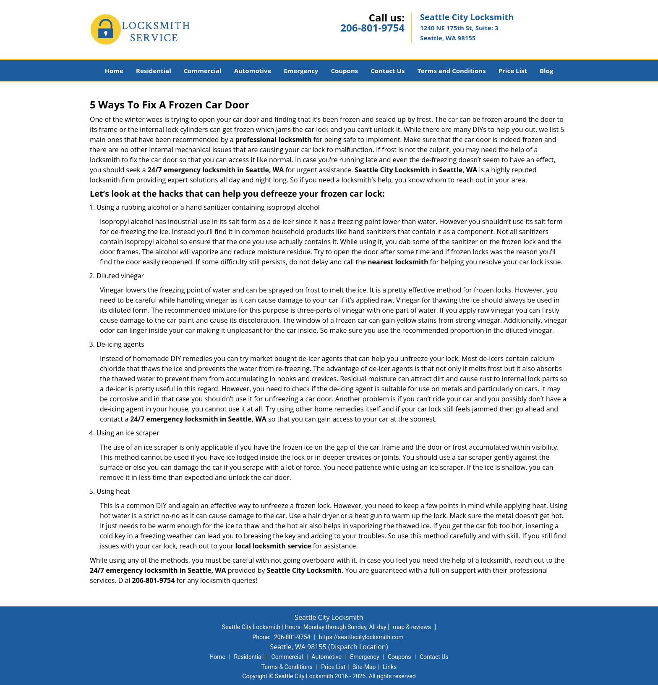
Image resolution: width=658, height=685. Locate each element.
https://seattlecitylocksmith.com (361, 637)
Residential (153, 70)
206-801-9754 (372, 27)
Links (390, 667)
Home (114, 70)
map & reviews (412, 627)
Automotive (253, 70)
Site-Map (364, 667)
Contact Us (388, 70)
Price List (513, 70)
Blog (546, 70)
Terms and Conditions (451, 70)
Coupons (344, 70)
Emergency (301, 70)
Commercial (203, 70)
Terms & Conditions (287, 667)
